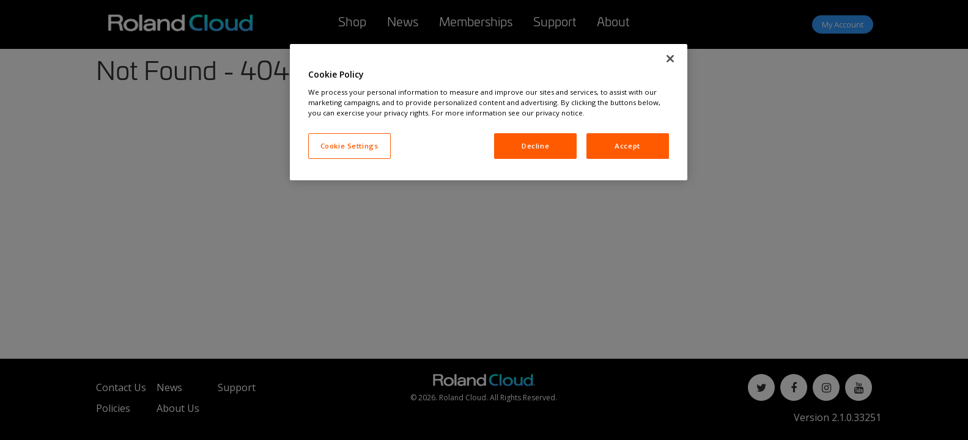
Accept (627, 145)
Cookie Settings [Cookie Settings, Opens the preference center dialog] (349, 145)
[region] (488, 112)
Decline (535, 145)
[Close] (670, 58)
